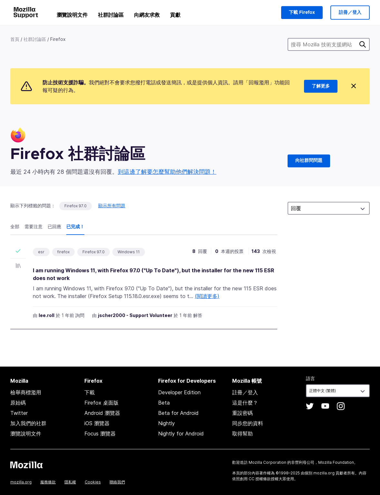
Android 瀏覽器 (102, 413)
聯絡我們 (117, 482)
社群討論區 (111, 15)
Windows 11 (129, 251)
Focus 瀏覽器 (100, 433)
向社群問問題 (308, 160)
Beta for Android (178, 413)
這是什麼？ (245, 402)
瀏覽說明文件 (72, 15)
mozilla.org (21, 482)
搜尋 (362, 44)
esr (41, 251)
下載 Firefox (302, 12)
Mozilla (26, 465)
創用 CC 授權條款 (255, 478)
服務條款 (48, 482)
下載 (89, 392)
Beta (164, 402)
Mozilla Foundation (336, 462)
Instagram (341, 406)
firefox (63, 251)
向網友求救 (147, 15)
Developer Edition (179, 392)
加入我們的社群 (28, 423)
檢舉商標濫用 (25, 392)
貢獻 (175, 15)
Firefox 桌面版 (101, 402)
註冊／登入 (350, 12)
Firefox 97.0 (75, 205)
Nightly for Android (181, 433)
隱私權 (70, 482)
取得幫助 (242, 433)
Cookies (93, 482)
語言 (310, 378)
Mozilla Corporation (267, 462)
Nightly (166, 423)
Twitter (19, 413)
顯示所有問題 (111, 205)
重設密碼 (242, 413)
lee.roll (46, 315)
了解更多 (321, 86)
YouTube (325, 406)
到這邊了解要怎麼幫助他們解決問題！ (167, 171)
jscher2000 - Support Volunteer (135, 315)
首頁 (14, 39)
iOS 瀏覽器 (96, 423)
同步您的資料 (247, 423)
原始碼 (18, 402)
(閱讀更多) (207, 296)
